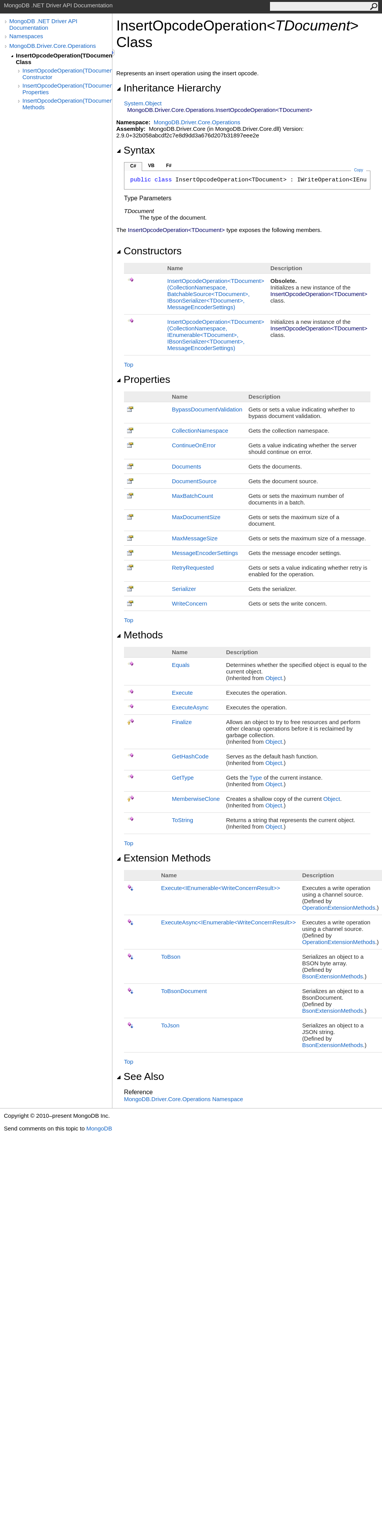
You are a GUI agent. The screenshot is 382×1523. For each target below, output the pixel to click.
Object (273, 678)
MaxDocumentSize (196, 517)
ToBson (170, 956)
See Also (140, 1076)
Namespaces (26, 36)
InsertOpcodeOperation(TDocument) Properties (67, 88)
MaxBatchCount (192, 495)
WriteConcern (189, 603)
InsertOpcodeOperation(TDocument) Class (64, 58)
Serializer (184, 589)
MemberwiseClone (196, 798)
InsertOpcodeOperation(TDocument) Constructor (67, 73)
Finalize (182, 722)
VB (151, 165)
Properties (143, 379)
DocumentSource (194, 481)
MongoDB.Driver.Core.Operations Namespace (183, 1099)
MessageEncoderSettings (205, 553)
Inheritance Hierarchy (168, 88)
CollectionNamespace (200, 430)
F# (168, 165)
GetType (183, 777)
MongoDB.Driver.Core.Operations (52, 45)
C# (133, 166)
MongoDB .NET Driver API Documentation (43, 24)
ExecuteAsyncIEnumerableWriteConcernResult (228, 922)
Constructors (149, 251)
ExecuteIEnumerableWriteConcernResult (220, 888)
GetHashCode (190, 756)
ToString (182, 820)
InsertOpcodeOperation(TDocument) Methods (67, 103)
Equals (181, 665)
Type (256, 777)
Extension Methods (163, 858)
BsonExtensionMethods (332, 976)
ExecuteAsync (190, 707)
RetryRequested (193, 567)
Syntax (135, 150)
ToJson (170, 1025)
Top (128, 364)
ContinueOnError (194, 445)
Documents (186, 466)
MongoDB (99, 1128)
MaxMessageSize (194, 538)
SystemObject (143, 103)
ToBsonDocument (184, 991)
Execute (182, 692)
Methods (139, 635)
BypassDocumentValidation (207, 409)
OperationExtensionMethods (338, 907)
